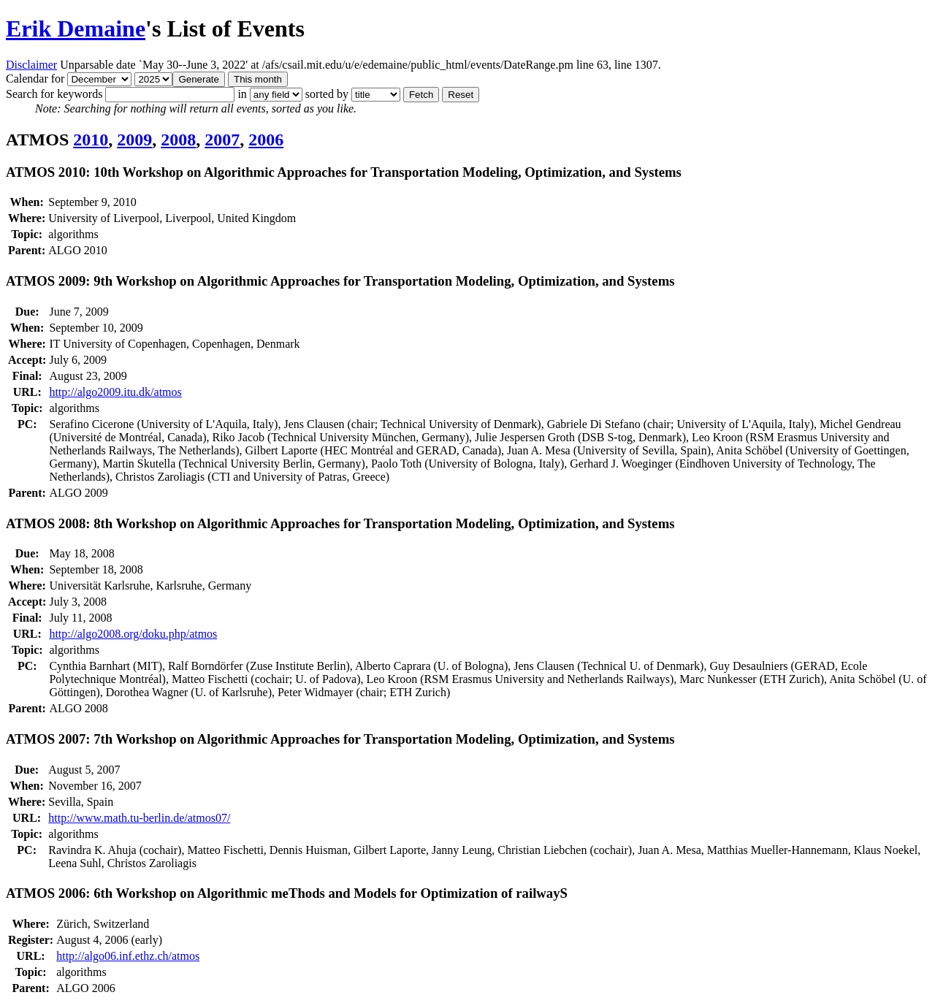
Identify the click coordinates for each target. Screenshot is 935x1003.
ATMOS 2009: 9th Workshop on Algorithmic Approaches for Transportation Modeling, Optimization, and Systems (340, 281)
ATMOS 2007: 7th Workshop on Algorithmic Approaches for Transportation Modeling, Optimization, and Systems (340, 739)
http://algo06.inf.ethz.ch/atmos (127, 956)
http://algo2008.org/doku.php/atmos (133, 634)
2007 (222, 139)
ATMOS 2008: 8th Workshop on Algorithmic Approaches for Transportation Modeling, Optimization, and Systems (340, 523)
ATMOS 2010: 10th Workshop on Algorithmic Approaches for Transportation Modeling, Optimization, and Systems (344, 172)
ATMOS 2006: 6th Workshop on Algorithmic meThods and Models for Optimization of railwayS (287, 893)
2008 (178, 139)
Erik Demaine (75, 28)
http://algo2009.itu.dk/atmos (115, 392)
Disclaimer (31, 64)
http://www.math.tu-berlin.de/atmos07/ (139, 818)
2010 (90, 139)
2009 (134, 139)
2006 (265, 139)
